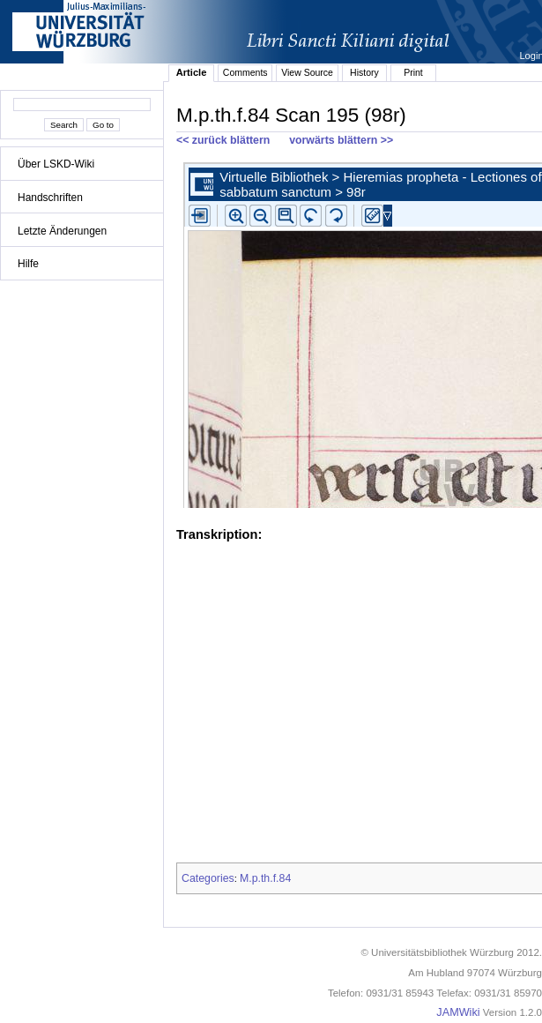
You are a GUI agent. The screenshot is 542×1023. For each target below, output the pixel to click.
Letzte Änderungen (62, 231)
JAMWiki (457, 1012)
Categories (208, 878)
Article (191, 72)
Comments (245, 72)
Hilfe (28, 264)
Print (413, 72)
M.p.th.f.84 (265, 878)
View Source (307, 72)
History (364, 72)
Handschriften (50, 197)
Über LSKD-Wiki (56, 164)
